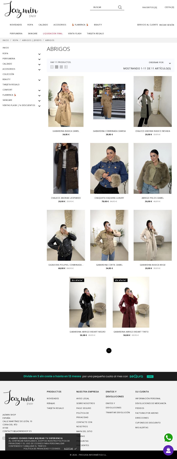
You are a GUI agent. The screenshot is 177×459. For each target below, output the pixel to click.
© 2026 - (74, 454)
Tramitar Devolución (118, 412)
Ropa (5, 53)
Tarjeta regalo (11, 84)
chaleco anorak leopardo (66, 198)
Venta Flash (74, 33)
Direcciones (141, 417)
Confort (7, 89)
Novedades (16, 24)
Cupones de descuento (148, 422)
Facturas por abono (147, 413)
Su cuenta (142, 391)
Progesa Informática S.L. (93, 454)
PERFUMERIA (9, 58)
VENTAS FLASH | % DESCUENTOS (19, 105)
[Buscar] (107, 7)
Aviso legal (82, 398)
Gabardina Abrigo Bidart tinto (131, 332)
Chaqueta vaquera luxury (109, 198)
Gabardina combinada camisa (109, 131)
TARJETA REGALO (95, 33)
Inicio (6, 47)
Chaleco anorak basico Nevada (152, 131)
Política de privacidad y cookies (42, 448)
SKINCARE (7, 100)
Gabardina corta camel (109, 265)
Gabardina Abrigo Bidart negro (88, 332)
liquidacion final (53, 33)
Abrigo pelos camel (153, 198)
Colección (8, 74)
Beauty (6, 79)
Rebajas (51, 403)
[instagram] (4, 438)
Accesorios (9, 69)
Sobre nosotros (85, 403)
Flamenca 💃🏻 (9, 95)
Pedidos (139, 408)
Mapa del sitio (84, 431)
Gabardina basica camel (66, 131)
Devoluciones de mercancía (150, 403)
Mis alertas (141, 427)
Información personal (148, 398)
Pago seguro (83, 408)
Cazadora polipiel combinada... (66, 265)
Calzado (7, 63)
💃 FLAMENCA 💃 (80, 24)
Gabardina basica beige (153, 265)
